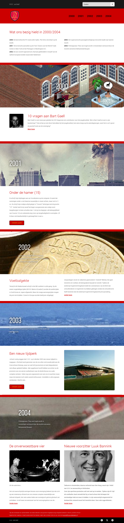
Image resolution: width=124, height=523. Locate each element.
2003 (99, 16)
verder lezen (17, 223)
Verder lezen (13, 503)
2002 (90, 16)
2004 (108, 16)
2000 (72, 16)
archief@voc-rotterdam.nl (70, 515)
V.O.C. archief (14, 4)
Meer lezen (31, 129)
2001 (81, 16)
